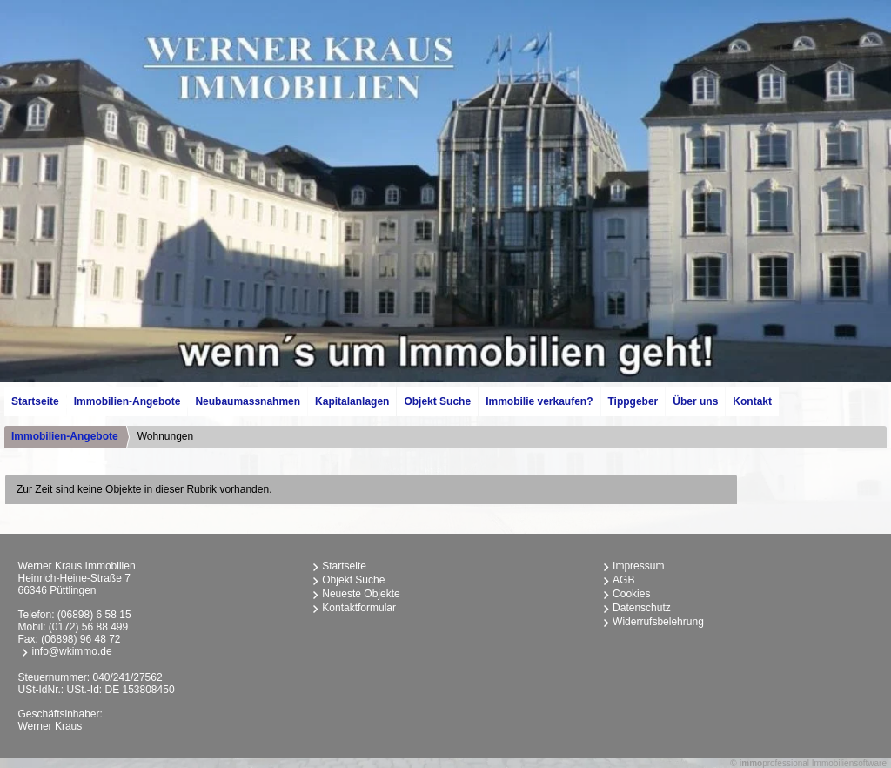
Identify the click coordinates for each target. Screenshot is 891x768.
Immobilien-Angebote (127, 401)
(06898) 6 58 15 (94, 615)
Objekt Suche (437, 401)
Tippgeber (633, 401)
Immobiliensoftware (849, 763)
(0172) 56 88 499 (88, 627)
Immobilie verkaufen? (539, 401)
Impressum (638, 566)
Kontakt (752, 401)
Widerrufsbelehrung (658, 622)
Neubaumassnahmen (247, 401)
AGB (623, 580)
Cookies (631, 594)
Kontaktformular (359, 608)
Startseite (35, 401)
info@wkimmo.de (71, 651)
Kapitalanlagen (352, 401)
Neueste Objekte (360, 594)
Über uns (695, 401)
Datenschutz (642, 608)
